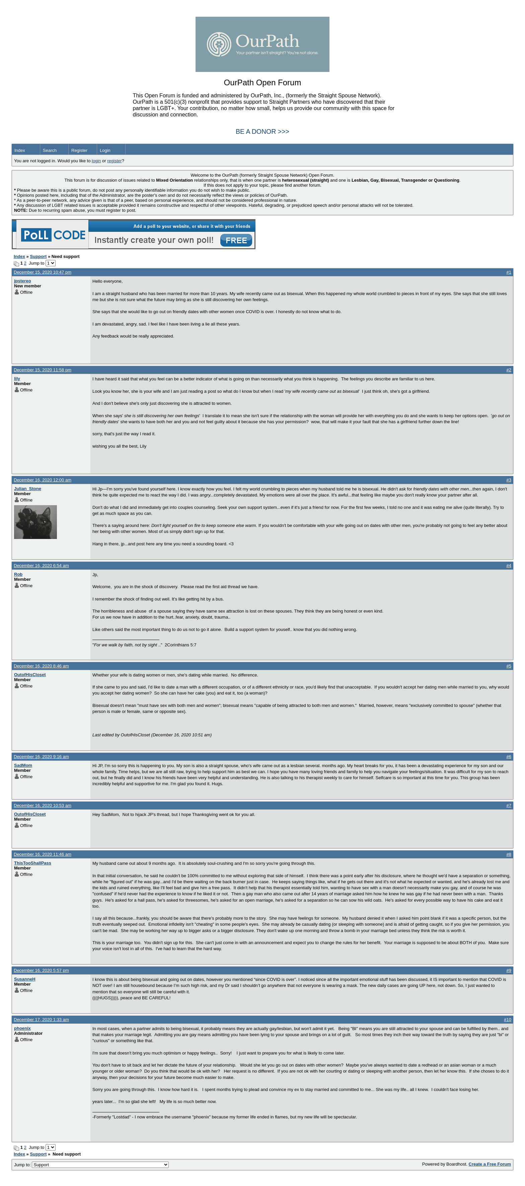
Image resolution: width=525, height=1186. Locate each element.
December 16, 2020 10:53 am (42, 805)
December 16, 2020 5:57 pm (41, 970)
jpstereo (22, 280)
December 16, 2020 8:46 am (41, 665)
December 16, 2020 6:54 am (41, 565)
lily (17, 378)
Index (19, 150)
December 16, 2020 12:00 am (42, 479)
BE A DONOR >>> (262, 131)
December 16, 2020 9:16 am (41, 756)
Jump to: (91, 1165)
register (114, 160)
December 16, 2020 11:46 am (42, 854)
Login (105, 150)
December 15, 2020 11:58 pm (42, 369)
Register (79, 150)
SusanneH (24, 979)
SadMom (23, 765)
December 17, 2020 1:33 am (41, 1019)
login (96, 160)
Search (50, 150)
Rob (18, 574)
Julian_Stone (27, 488)
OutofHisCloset (30, 674)
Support (38, 256)
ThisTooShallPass (32, 862)
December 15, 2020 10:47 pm (42, 272)
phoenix (22, 1028)
